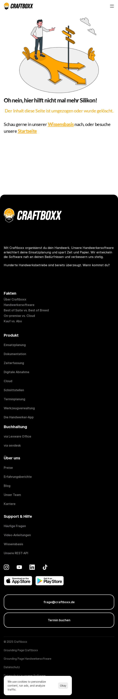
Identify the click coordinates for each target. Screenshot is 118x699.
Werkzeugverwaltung (19, 408)
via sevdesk (12, 445)
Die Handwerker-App (19, 417)
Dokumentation (15, 354)
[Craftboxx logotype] (18, 6)
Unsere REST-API (16, 553)
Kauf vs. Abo (13, 321)
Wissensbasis (13, 544)
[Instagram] (6, 567)
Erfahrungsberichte (18, 477)
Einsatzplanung (15, 345)
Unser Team (12, 495)
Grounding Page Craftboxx (21, 650)
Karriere (10, 504)
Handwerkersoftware (19, 305)
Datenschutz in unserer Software (24, 675)
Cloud (8, 381)
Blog (7, 486)
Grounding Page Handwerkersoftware (27, 658)
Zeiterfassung (14, 363)
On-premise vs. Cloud (19, 316)
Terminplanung (14, 399)
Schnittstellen (14, 390)
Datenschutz (12, 667)
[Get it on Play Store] (49, 580)
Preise (8, 468)
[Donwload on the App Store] (18, 580)
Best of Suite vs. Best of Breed (26, 310)
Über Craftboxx (15, 299)
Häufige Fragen (15, 526)
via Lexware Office (17, 436)
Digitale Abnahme (16, 372)
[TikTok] (45, 567)
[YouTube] (19, 567)
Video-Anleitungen (17, 535)
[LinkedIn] (32, 567)
